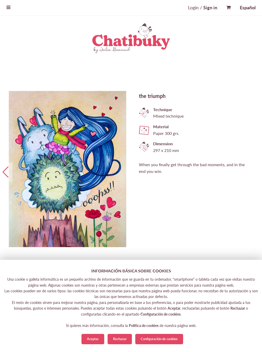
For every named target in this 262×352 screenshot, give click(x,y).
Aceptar (93, 339)
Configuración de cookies (159, 339)
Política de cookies (144, 325)
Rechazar (120, 339)
